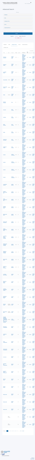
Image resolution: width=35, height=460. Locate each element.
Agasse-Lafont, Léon (12, 57)
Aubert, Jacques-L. (12, 319)
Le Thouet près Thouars (5, 274)
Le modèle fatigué (4, 72)
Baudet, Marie (12, 327)
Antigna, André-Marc (13, 154)
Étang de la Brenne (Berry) (4, 282)
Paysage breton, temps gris (5, 192)
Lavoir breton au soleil (5, 184)
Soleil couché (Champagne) (5, 349)
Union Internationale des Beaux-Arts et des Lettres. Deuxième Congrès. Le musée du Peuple (24, 57)
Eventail (4, 154)
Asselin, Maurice (12, 184)
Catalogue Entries (14, 44)
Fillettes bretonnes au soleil (5, 230)
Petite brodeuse (4, 125)
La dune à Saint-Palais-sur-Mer (5, 289)
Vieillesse (4, 117)
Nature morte (5, 394)
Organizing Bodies (24, 44)
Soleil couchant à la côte (5, 200)
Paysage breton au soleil (4, 207)
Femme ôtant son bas (5, 87)
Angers (30, 57)
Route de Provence (4, 102)
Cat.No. (19, 52)
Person (12, 52)
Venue (5, 24)
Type (8, 52)
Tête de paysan (4, 387)
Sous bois (4, 109)
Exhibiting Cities (6, 47)
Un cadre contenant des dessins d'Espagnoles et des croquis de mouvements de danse (5, 319)
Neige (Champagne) (5, 342)
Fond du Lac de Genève (5, 139)
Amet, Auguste (12, 110)
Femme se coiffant (4, 65)
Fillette (4, 94)
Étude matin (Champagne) (5, 327)
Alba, (12, 102)
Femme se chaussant (4, 57)
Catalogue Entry (7, 21)
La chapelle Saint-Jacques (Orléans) (4, 237)
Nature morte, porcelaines (5, 222)
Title (4, 52)
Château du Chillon (4, 147)
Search (16, 33)
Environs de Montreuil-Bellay (5, 297)
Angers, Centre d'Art (33, 57)
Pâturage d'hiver (4, 304)
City (29, 52)
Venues (19, 44)
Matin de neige (4, 379)
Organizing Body (7, 27)
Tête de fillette (5, 79)
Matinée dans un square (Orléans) (5, 245)
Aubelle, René (12, 274)
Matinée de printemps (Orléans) (4, 252)
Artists (9, 44)
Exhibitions (5, 44)
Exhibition (5, 14)
